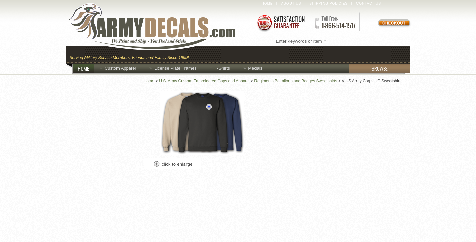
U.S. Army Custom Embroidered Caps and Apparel (204, 81)
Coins (227, 54)
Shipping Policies (328, 3)
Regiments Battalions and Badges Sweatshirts (295, 81)
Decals (317, 54)
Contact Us (368, 3)
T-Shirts (222, 68)
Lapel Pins (353, 54)
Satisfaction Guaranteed (280, 22)
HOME (86, 68)
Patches (392, 54)
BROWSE (368, 68)
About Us (291, 3)
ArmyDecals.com (158, 27)
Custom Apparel (271, 54)
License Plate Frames (175, 68)
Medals (255, 68)
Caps (202, 54)
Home (267, 3)
